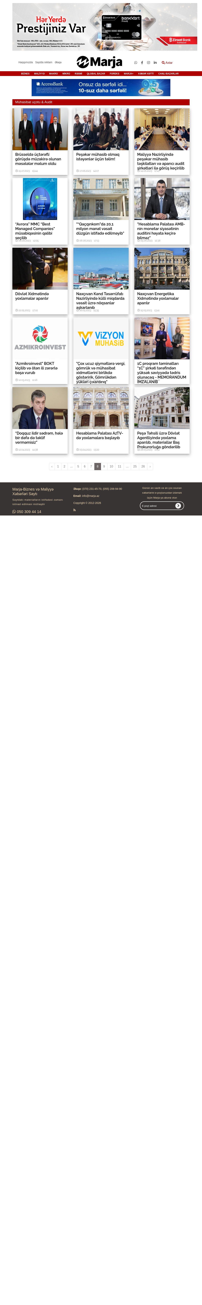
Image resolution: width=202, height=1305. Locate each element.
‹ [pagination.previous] (51, 466)
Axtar (167, 62)
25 (135, 466)
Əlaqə (58, 62)
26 (143, 466)
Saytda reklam (43, 62)
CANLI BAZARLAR (168, 73)
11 (119, 466)
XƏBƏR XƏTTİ (146, 73)
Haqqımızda (25, 62)
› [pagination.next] (150, 466)
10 (111, 466)
